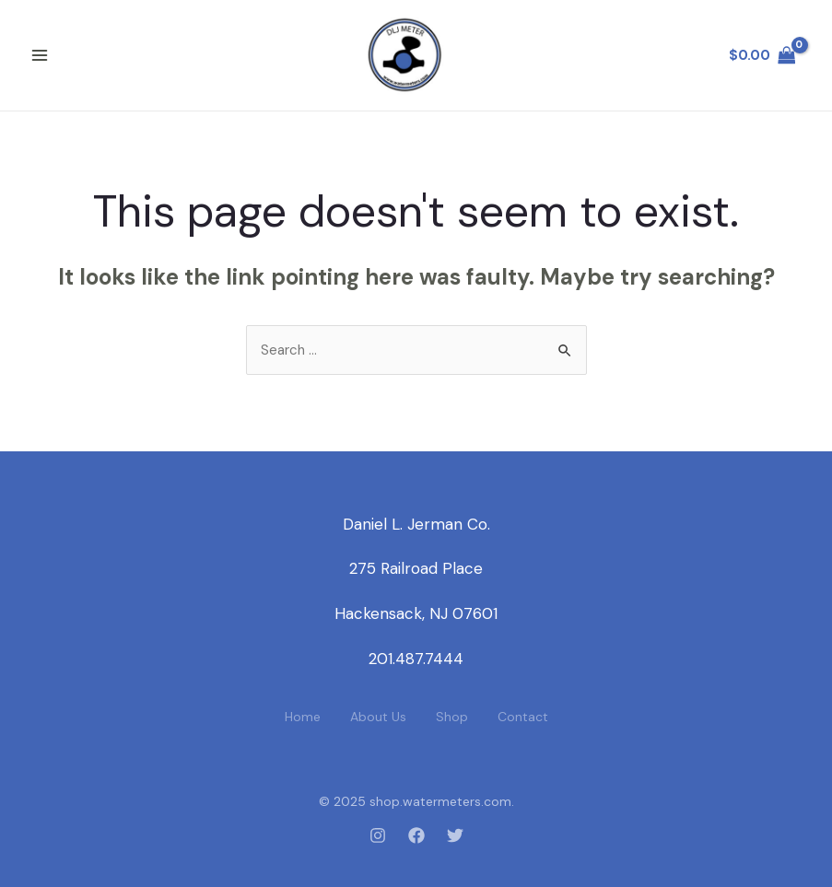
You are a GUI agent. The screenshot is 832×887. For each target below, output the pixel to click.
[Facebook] (416, 835)
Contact (523, 716)
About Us (378, 716)
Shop (452, 716)
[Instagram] (377, 835)
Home (303, 716)
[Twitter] (455, 835)
